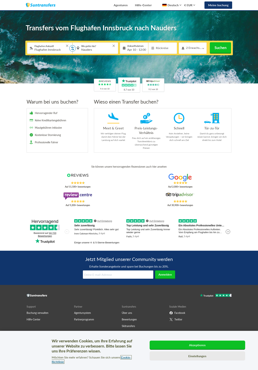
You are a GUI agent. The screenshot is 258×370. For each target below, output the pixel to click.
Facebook (177, 313)
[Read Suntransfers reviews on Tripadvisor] (180, 196)
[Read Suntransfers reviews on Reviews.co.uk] (77, 177)
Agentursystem (82, 312)
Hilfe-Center (143, 5)
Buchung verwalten (37, 312)
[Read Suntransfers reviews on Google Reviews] (180, 177)
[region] (129, 350)
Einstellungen (197, 356)
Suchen (220, 47)
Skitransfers (128, 326)
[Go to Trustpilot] (216, 296)
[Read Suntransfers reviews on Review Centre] (77, 196)
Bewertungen (129, 319)
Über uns (127, 312)
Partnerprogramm (84, 319)
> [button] (67, 46)
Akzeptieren (197, 345)
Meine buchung (218, 5)
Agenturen (121, 5)
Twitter (175, 319)
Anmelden (165, 274)
